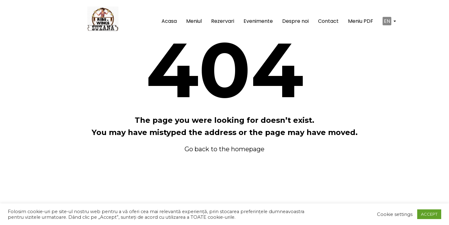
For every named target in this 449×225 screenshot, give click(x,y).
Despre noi (295, 21)
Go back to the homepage (224, 149)
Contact (328, 21)
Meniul (194, 21)
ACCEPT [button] (429, 214)
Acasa (169, 21)
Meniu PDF (360, 21)
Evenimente (258, 21)
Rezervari (222, 21)
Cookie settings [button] (395, 214)
